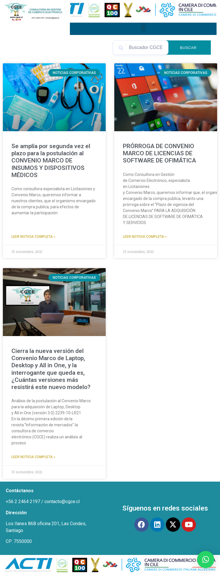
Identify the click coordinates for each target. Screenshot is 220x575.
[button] (143, 27)
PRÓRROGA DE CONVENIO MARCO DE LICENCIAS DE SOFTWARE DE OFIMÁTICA (159, 153)
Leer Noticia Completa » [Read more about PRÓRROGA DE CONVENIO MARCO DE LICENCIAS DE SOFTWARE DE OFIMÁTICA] (145, 237)
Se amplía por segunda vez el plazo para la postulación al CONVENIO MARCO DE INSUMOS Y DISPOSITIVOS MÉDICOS (50, 160)
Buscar (188, 48)
